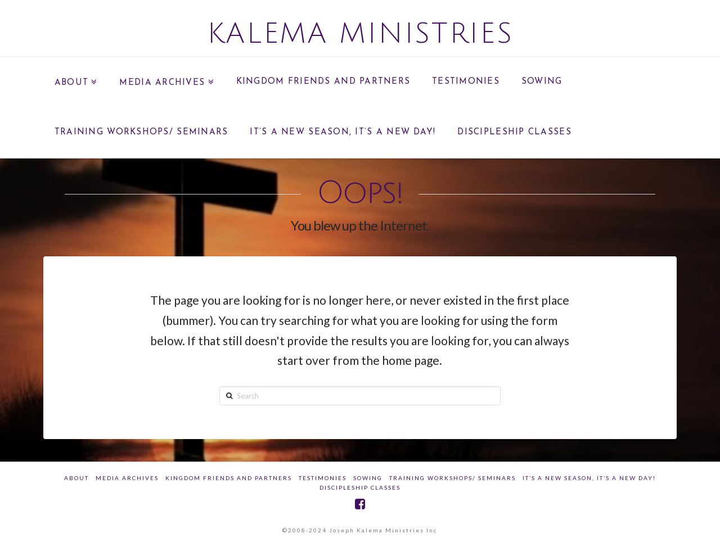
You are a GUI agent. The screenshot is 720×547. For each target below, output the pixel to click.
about (76, 477)
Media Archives (127, 477)
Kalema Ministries (360, 34)
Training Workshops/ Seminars (452, 477)
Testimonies (322, 477)
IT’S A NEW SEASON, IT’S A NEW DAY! (589, 477)
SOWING (367, 477)
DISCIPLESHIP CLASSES (360, 487)
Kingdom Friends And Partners (228, 477)
